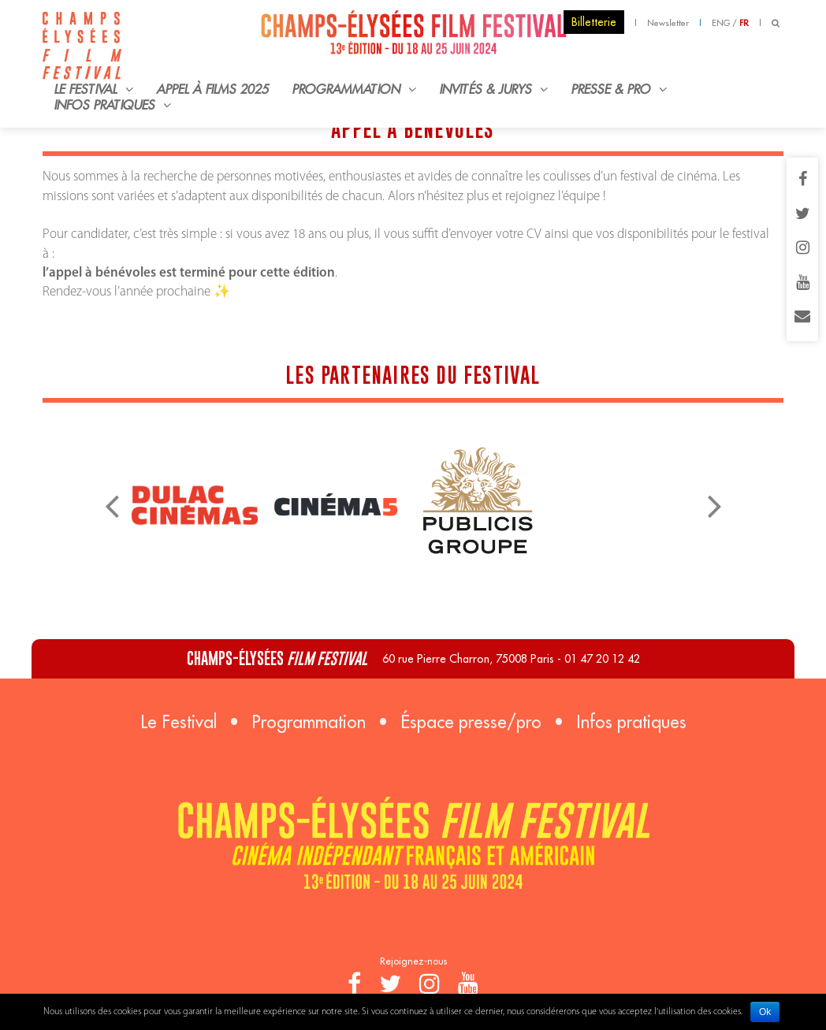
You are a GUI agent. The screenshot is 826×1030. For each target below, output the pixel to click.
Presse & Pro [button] (619, 89)
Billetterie (593, 22)
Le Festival (178, 722)
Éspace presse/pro (470, 722)
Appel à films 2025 (212, 89)
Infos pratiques (631, 722)
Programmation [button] (354, 89)
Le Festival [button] (93, 89)
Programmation (308, 722)
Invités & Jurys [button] (493, 89)
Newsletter (668, 22)
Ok (765, 1011)
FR (744, 22)
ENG (721, 22)
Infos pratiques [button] (112, 105)
